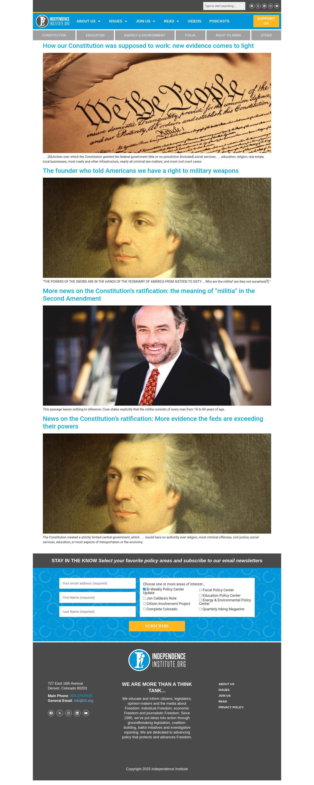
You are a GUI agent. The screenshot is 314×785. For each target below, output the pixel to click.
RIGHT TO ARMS (228, 35)
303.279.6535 (81, 700)
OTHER (266, 35)
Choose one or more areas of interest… (174, 584)
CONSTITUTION (54, 35)
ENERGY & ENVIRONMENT (144, 35)
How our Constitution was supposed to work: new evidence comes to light (148, 46)
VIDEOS (194, 22)
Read (222, 706)
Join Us (224, 700)
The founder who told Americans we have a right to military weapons (141, 171)
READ (172, 21)
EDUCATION (95, 35)
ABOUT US (88, 21)
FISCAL (190, 35)
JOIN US (146, 21)
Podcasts (219, 22)
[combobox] (222, 6)
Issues (118, 21)
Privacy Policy (231, 711)
